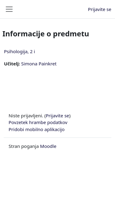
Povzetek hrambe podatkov (38, 122)
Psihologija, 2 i (19, 51)
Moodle (48, 146)
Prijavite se (99, 9)
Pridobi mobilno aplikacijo (37, 129)
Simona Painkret (38, 64)
